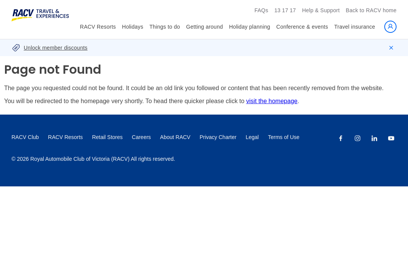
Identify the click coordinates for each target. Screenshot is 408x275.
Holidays (132, 27)
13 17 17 (285, 10)
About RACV (175, 137)
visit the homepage (271, 101)
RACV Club (25, 137)
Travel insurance (354, 27)
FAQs (261, 10)
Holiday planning (249, 27)
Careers (141, 137)
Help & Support (321, 10)
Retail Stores (107, 137)
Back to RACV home (371, 10)
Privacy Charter (218, 137)
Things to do (165, 27)
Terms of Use (283, 137)
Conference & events (302, 27)
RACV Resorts (98, 27)
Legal (251, 137)
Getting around (204, 27)
